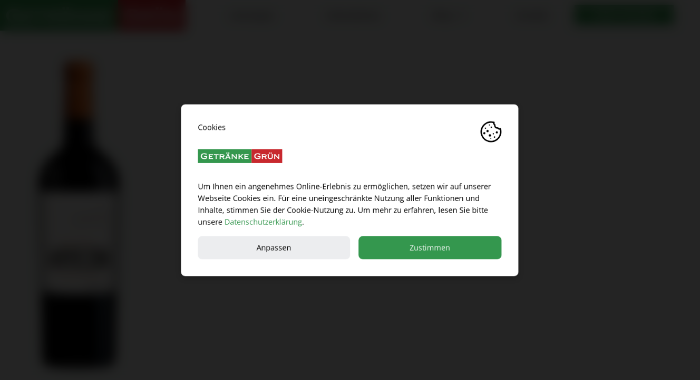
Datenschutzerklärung (263, 221)
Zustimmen (430, 247)
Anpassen (274, 247)
